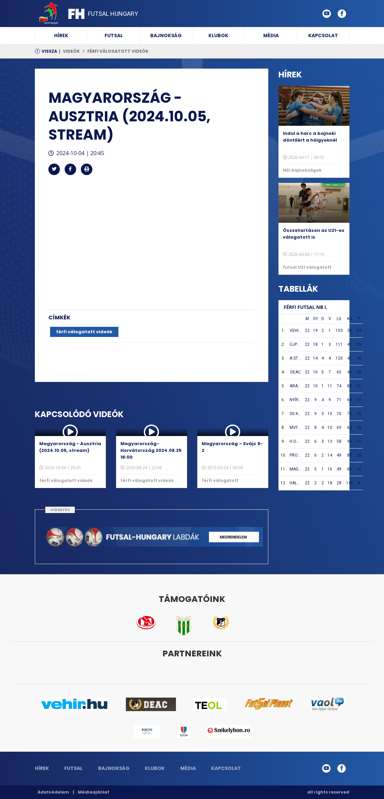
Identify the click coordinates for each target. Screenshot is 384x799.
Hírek (61, 35)
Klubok (218, 35)
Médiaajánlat (93, 792)
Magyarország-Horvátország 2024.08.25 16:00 (151, 450)
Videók (71, 51)
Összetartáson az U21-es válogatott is (313, 233)
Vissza (49, 51)
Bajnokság (166, 35)
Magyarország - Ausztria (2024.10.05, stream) (70, 447)
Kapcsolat (323, 35)
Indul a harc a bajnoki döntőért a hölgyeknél (310, 136)
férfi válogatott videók (118, 51)
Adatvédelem (53, 792)
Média (271, 35)
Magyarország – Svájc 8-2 (232, 447)
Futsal (114, 35)
